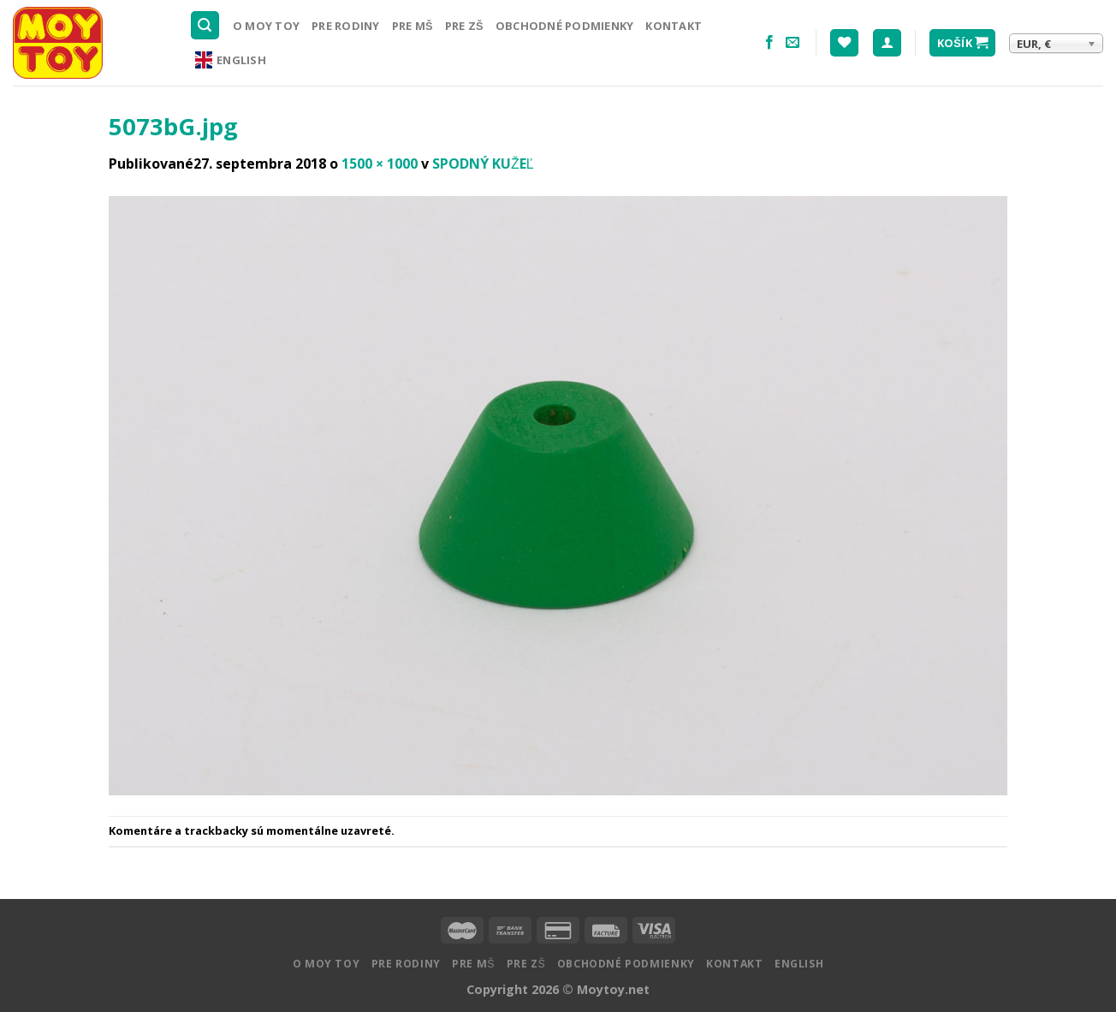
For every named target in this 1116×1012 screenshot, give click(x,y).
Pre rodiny (346, 25)
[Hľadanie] (205, 25)
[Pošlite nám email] (792, 43)
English (230, 59)
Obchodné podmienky (565, 25)
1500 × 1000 (379, 163)
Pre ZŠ (464, 25)
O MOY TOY (266, 25)
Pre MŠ (412, 25)
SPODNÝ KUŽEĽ (483, 163)
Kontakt (673, 25)
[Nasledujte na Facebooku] (769, 43)
